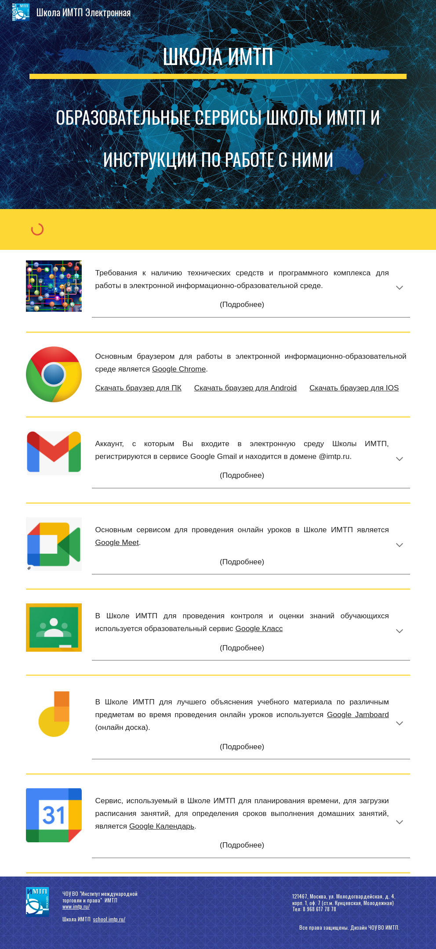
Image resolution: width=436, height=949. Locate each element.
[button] (399, 288)
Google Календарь (161, 826)
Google (108, 542)
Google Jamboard (358, 714)
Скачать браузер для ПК (138, 387)
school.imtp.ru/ (109, 919)
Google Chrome (179, 368)
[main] (218, 104)
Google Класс (259, 628)
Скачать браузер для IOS (354, 387)
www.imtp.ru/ (76, 906)
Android (283, 387)
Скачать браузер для (232, 387)
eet (133, 542)
